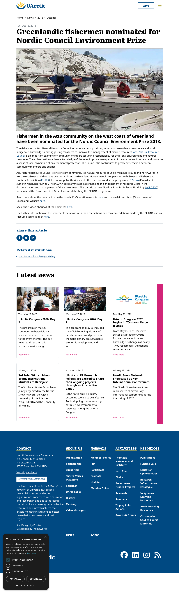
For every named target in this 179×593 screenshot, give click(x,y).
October (51, 17)
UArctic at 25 (73, 512)
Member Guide (100, 508)
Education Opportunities (148, 491)
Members (98, 468)
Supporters (72, 490)
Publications (147, 477)
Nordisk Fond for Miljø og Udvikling (37, 256)
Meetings (71, 524)
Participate (97, 490)
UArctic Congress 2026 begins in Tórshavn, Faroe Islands (130, 322)
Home (19, 17)
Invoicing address (26, 492)
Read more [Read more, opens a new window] (32, 553)
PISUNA (134, 180)
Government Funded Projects (125, 505)
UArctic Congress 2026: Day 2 (36, 320)
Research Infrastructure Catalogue (149, 503)
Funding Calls (148, 484)
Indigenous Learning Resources (147, 517)
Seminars (121, 519)
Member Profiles (101, 477)
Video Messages (75, 530)
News (30, 17)
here (100, 197)
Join (93, 484)
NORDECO (151, 187)
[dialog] (26, 562)
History (70, 518)
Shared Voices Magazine (74, 497)
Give (146, 6)
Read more (24, 354)
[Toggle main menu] (160, 5)
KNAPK (45, 180)
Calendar (71, 506)
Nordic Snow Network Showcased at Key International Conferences (131, 399)
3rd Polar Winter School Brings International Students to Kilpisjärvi (34, 399)
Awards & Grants (125, 535)
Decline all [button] (36, 579)
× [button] (45, 537)
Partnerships (74, 484)
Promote (96, 496)
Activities (126, 468)
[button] (26, 585)
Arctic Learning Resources (149, 528)
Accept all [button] (15, 579)
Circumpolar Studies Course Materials (149, 540)
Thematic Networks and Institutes (124, 481)
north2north (122, 491)
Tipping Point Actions (123, 527)
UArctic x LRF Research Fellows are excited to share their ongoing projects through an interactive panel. (85, 402)
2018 (40, 17)
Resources (150, 468)
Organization (74, 477)
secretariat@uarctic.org (31, 499)
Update (95, 502)
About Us (74, 468)
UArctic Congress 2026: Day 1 (84, 320)
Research (121, 513)
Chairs (119, 497)
